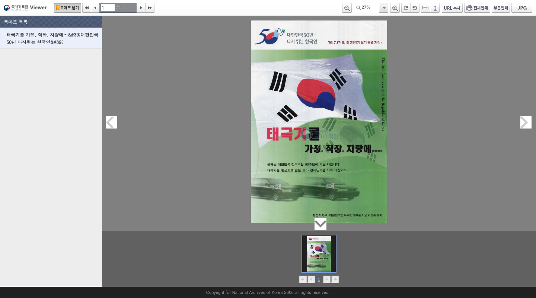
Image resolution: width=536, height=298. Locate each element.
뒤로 (326, 279)
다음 (141, 8)
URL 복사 (452, 8)
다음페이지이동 (526, 122)
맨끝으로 (334, 279)
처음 (86, 8)
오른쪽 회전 (406, 8)
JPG (521, 8)
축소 (347, 8)
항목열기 (383, 8)
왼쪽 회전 (415, 8)
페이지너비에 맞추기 (426, 8)
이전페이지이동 (111, 122)
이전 (95, 8)
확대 (395, 8)
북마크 (67, 8)
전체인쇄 (477, 8)
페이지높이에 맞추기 (435, 8)
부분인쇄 (501, 8)
